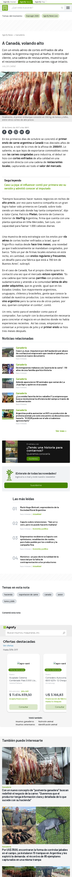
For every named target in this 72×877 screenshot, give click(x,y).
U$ (46, 695)
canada (48, 594)
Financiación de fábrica (54, 699)
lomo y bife (9, 601)
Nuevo (11, 674)
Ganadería (20, 35)
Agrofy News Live (50, 16)
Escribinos (33, 459)
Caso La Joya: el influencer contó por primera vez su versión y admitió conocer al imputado (35, 186)
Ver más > (61, 430)
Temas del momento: (12, 15)
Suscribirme (36, 485)
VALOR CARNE (9, 66)
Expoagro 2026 (32, 16)
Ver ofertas (8, 645)
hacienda (8, 594)
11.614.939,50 (22, 695)
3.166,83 (55, 695)
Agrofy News (7, 35)
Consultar (22, 707)
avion (60, 594)
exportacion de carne (28, 594)
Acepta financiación (18, 699)
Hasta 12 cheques (51, 702)
